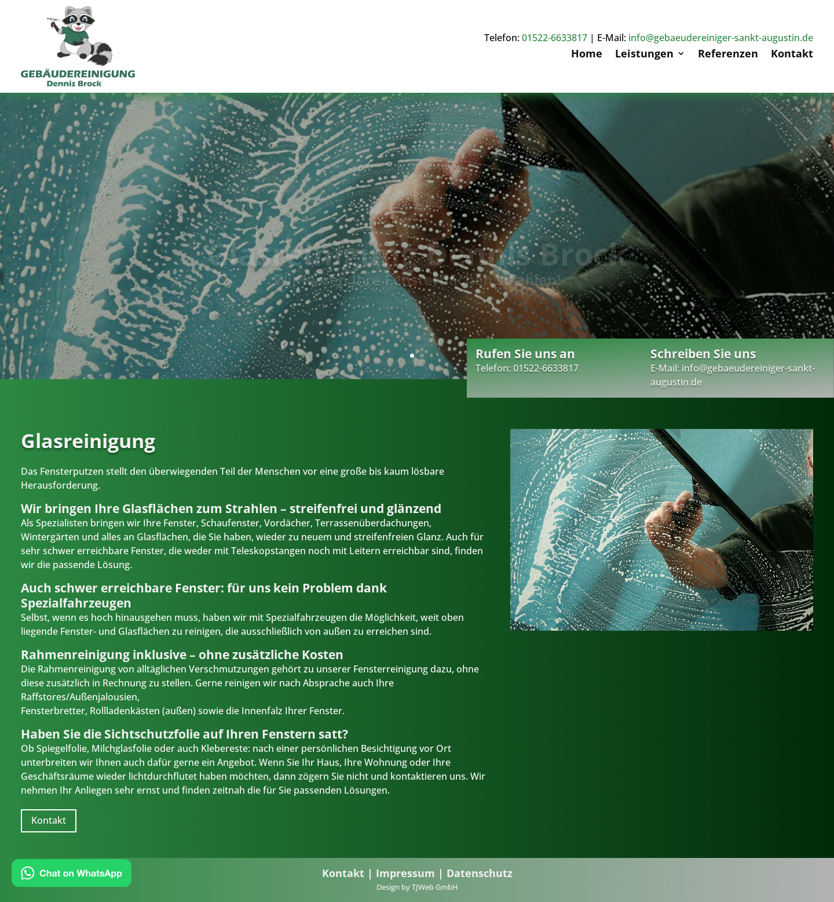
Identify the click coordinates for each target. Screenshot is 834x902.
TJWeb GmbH (435, 887)
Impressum (405, 873)
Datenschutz (480, 873)
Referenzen (728, 54)
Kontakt (792, 54)
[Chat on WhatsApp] (71, 874)
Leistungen (644, 54)
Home (586, 54)
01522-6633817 (554, 37)
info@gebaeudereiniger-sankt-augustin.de (720, 37)
